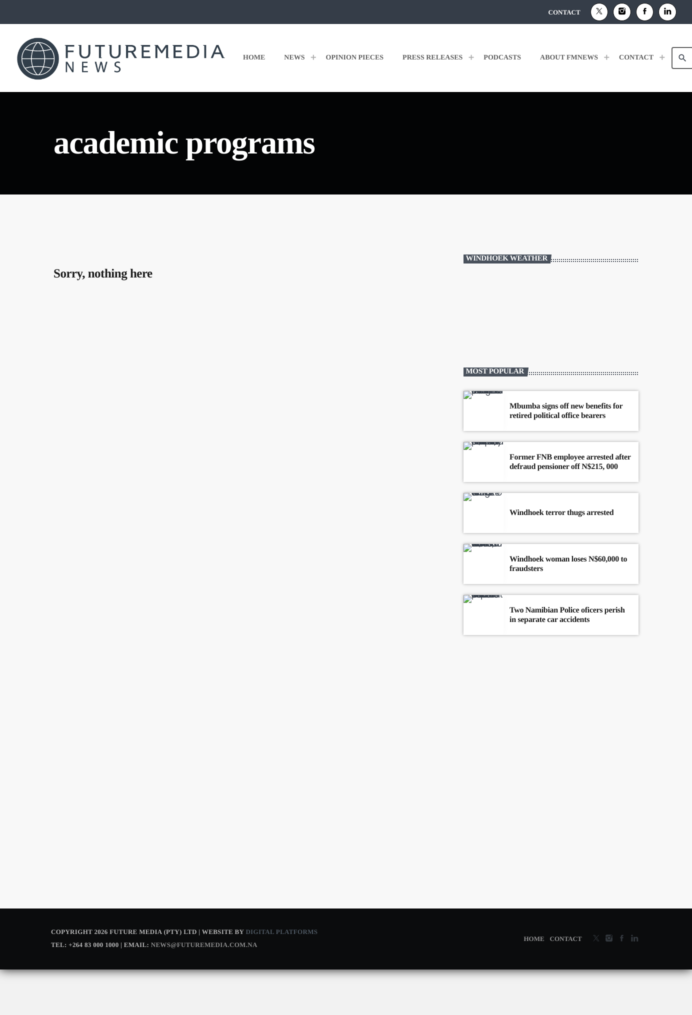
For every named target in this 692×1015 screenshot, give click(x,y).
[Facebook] (645, 12)
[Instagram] (622, 12)
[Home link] (121, 58)
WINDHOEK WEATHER (551, 358)
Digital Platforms (282, 977)
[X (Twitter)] (599, 12)
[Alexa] (667, 12)
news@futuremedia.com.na (204, 990)
